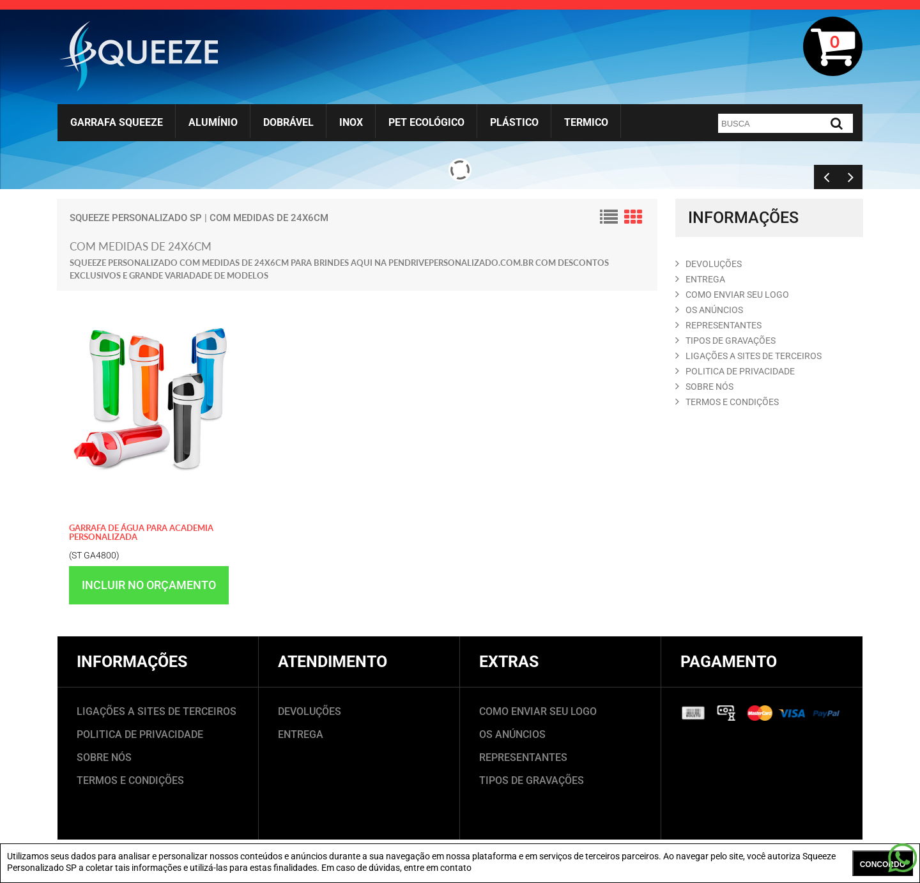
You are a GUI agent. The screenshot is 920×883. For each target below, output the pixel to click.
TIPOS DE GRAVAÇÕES (531, 780)
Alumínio (213, 122)
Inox (351, 122)
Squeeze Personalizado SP (136, 218)
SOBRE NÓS (104, 757)
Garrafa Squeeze (116, 122)
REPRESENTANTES (718, 325)
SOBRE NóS (704, 386)
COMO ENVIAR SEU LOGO (732, 294)
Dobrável (288, 122)
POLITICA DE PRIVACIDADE (735, 371)
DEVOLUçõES (708, 264)
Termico (586, 122)
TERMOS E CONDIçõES (727, 402)
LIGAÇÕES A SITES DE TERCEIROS (156, 711)
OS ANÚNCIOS (512, 734)
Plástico (514, 122)
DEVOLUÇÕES (309, 711)
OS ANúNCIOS (709, 310)
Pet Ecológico (426, 122)
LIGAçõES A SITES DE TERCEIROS (748, 356)
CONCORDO (882, 864)
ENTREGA (700, 279)
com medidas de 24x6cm (269, 218)
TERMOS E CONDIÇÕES (130, 780)
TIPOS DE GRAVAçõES (725, 340)
